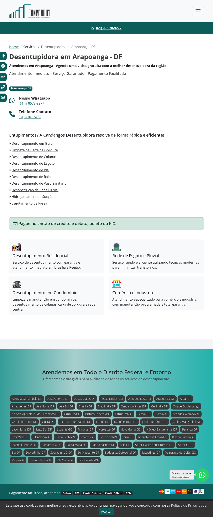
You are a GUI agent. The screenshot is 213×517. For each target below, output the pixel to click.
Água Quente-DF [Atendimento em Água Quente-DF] (58, 399)
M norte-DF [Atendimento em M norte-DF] (85, 429)
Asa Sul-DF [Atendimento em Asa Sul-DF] (66, 406)
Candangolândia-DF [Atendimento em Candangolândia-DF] (133, 406)
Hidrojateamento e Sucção (32, 196)
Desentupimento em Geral (32, 143)
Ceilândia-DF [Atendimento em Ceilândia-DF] (159, 406)
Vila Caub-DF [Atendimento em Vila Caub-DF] (65, 460)
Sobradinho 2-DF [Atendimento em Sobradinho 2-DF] (61, 452)
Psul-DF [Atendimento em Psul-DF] (128, 437)
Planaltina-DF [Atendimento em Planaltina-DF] (41, 437)
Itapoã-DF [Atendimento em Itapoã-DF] (102, 422)
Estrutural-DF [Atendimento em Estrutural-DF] (123, 414)
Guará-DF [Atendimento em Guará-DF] (48, 422)
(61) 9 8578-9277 (108, 28)
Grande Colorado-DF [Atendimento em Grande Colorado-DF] (186, 414)
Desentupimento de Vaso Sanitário (39, 183)
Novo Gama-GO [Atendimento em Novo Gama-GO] (131, 429)
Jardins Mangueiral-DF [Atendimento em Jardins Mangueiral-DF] (186, 422)
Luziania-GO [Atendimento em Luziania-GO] (65, 429)
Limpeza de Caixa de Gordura (35, 150)
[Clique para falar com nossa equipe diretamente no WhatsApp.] (202, 475)
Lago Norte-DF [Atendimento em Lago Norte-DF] (21, 429)
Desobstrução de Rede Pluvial (35, 190)
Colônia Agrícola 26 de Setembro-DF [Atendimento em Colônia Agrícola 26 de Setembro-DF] (35, 414)
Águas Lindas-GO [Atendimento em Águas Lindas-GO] (112, 399)
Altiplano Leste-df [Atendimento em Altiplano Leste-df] (139, 399)
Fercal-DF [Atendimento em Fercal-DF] (144, 414)
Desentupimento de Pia (30, 170)
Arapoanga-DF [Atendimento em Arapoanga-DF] (165, 399)
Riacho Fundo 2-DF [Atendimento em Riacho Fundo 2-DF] (24, 445)
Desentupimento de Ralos (32, 176)
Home (14, 46)
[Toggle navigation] (198, 11)
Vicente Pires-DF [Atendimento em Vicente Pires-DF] (40, 460)
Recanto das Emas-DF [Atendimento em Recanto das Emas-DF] (152, 437)
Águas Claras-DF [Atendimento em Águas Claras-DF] (84, 399)
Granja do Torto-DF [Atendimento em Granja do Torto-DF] (24, 422)
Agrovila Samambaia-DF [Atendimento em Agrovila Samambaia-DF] (27, 399)
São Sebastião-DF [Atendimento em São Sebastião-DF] (103, 445)
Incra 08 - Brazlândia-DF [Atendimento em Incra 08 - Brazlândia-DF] (75, 422)
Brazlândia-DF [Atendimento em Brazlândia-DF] (106, 406)
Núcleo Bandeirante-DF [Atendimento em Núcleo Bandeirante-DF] (161, 429)
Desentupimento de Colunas (34, 156)
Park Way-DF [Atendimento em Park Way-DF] (20, 437)
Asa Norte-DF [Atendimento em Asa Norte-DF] (45, 406)
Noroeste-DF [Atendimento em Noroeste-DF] (106, 429)
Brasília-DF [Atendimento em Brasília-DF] (85, 406)
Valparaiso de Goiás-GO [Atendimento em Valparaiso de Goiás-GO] (180, 452)
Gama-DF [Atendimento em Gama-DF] (161, 414)
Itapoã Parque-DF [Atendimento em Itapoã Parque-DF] (125, 422)
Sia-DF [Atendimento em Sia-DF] (16, 452)
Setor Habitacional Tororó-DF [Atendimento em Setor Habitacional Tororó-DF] (154, 445)
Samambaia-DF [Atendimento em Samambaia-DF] (51, 445)
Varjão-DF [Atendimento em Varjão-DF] (18, 460)
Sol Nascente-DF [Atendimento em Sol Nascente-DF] (88, 452)
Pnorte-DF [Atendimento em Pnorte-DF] (87, 437)
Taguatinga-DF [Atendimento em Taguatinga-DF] (151, 452)
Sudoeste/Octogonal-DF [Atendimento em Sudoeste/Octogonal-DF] (120, 452)
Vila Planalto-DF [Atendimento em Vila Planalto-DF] (89, 460)
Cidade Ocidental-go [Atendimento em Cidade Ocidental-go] (186, 406)
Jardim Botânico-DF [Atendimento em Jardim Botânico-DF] (154, 422)
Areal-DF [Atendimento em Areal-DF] (185, 399)
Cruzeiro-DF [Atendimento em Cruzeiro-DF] (72, 414)
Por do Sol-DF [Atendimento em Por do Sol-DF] (109, 437)
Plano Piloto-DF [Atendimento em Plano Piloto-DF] (66, 437)
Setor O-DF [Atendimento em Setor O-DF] (185, 445)
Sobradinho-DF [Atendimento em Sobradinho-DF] (35, 452)
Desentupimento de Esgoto (33, 163)
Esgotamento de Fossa (29, 203)
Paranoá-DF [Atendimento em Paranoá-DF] (189, 429)
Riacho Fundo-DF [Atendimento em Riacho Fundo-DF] (183, 437)
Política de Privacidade (188, 505)
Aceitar (106, 511)
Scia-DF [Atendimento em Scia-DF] (125, 445)
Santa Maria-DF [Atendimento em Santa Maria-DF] (76, 445)
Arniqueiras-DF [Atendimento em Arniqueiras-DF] (21, 406)
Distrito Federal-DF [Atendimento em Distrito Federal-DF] (97, 414)
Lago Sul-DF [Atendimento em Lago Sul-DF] (44, 429)
